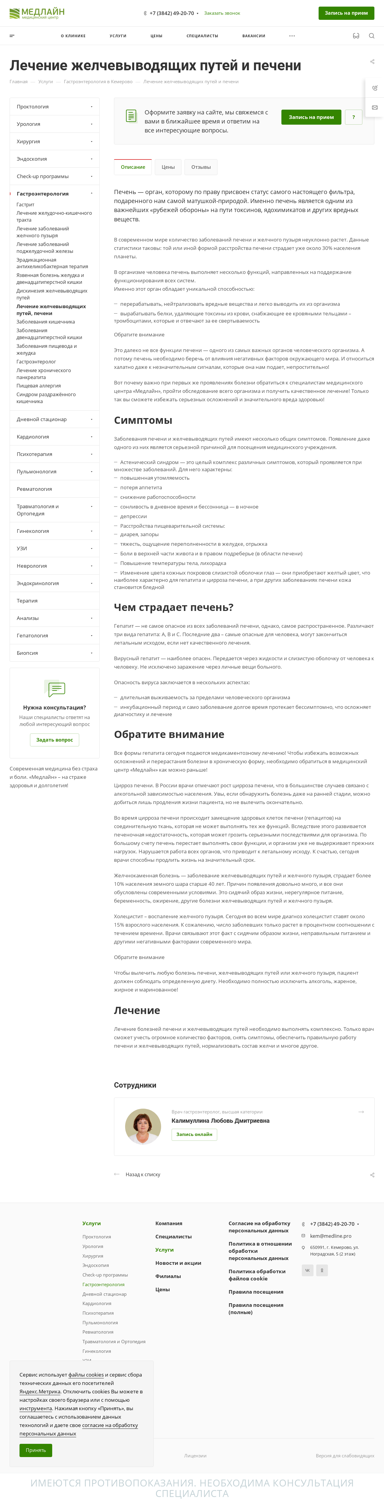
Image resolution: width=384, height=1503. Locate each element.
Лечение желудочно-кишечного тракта (54, 216)
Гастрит (25, 204)
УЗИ (55, 548)
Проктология (55, 106)
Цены (168, 167)
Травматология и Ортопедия (55, 510)
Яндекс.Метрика (40, 1391)
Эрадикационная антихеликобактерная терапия (52, 263)
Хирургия (55, 141)
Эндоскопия (55, 158)
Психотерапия (55, 454)
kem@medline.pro (331, 1236)
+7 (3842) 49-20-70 (172, 13)
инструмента (36, 1408)
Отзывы (201, 167)
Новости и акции (178, 1262)
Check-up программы (55, 176)
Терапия (27, 600)
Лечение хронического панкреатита (43, 374)
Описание (133, 167)
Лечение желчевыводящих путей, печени (51, 310)
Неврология (55, 565)
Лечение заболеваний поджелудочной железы (44, 247)
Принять (36, 1450)
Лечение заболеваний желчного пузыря (42, 232)
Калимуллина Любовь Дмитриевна (221, 1120)
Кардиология (55, 436)
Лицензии (195, 1456)
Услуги (91, 1223)
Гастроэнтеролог (36, 361)
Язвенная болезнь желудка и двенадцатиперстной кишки (50, 278)
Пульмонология (55, 471)
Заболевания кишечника (45, 321)
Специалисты (173, 1236)
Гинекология (55, 530)
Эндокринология (55, 583)
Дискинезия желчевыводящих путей (51, 294)
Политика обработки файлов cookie (257, 1275)
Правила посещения (256, 1291)
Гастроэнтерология (55, 193)
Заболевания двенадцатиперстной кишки (49, 334)
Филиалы (168, 1276)
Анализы (55, 618)
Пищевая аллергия (38, 385)
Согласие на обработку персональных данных (259, 1227)
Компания (168, 1223)
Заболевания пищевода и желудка (46, 349)
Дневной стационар (55, 419)
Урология (55, 123)
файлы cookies (86, 1374)
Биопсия (55, 652)
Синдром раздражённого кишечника (46, 398)
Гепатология (55, 635)
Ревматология (34, 488)
